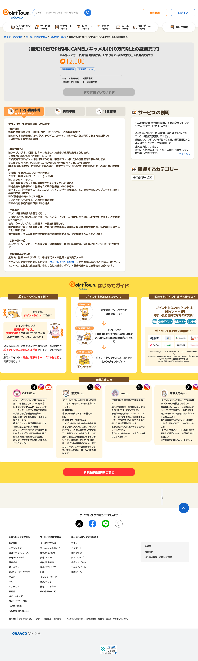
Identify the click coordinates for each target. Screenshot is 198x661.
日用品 (12, 591)
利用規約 (12, 618)
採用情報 (57, 618)
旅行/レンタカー (48, 586)
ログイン (183, 12)
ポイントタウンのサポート (64, 262)
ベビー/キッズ (15, 596)
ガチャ (74, 542)
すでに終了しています (99, 92)
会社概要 (47, 618)
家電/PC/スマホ (16, 557)
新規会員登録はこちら (99, 472)
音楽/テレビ (46, 581)
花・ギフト (14, 567)
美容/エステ (46, 557)
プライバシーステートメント (30, 618)
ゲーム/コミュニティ (50, 547)
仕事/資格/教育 (47, 552)
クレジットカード (48, 576)
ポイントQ (76, 552)
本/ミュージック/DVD (19, 571)
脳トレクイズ (77, 557)
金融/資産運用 (47, 562)
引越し (43, 571)
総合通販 (13, 542)
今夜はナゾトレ (78, 562)
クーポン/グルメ (48, 542)
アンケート (76, 547)
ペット (12, 581)
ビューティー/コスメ (19, 552)
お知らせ (149, 551)
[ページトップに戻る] (184, 508)
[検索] (87, 12)
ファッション (15, 547)
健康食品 (13, 562)
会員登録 (155, 12)
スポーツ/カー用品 (18, 601)
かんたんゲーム (78, 567)
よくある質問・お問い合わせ (158, 556)
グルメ (12, 576)
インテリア (14, 586)
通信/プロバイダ (48, 567)
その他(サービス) (142, 177)
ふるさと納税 (15, 605)
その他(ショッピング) (19, 610)
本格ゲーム (76, 571)
